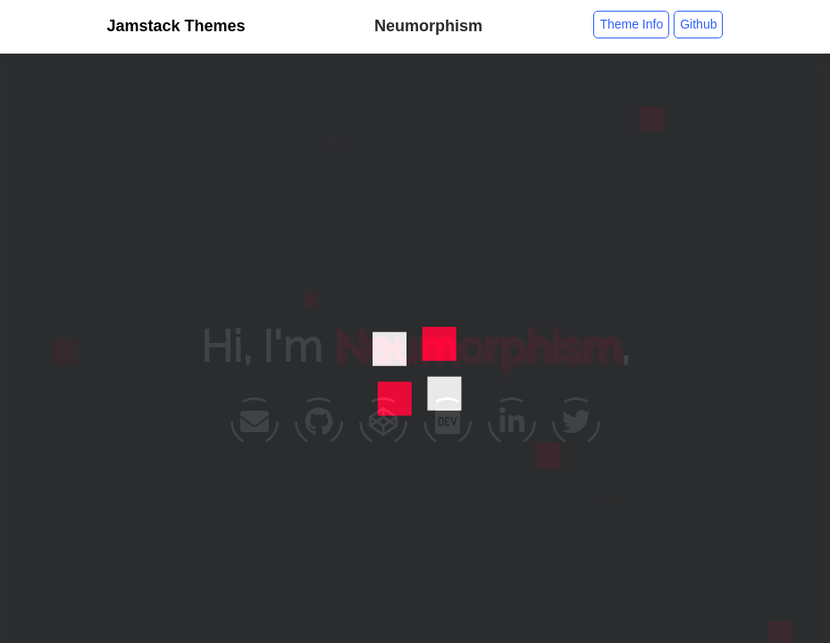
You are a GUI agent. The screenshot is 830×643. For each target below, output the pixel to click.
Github (698, 24)
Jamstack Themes (176, 26)
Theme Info (631, 24)
